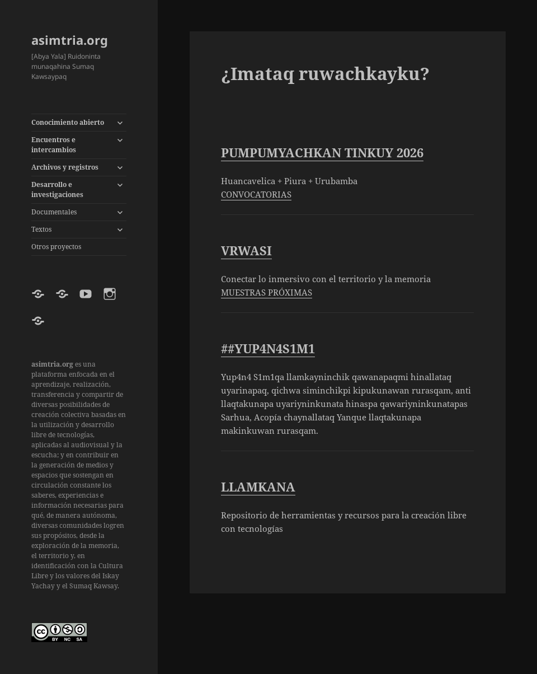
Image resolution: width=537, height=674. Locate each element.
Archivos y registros (64, 167)
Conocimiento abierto (67, 122)
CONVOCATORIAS (256, 194)
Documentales (54, 212)
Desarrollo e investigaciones (57, 189)
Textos (41, 229)
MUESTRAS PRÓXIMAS (266, 292)
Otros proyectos (56, 246)
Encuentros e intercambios (53, 145)
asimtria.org (69, 39)
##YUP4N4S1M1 (268, 348)
